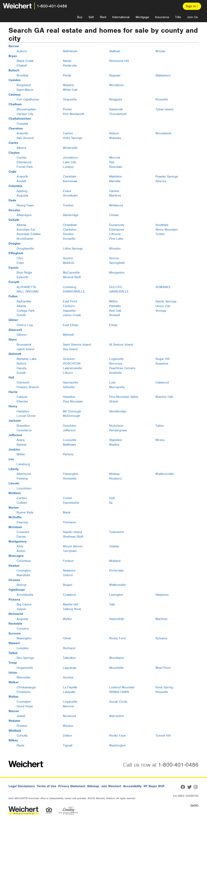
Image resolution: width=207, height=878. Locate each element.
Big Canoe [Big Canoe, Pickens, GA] (24, 604)
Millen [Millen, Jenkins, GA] (21, 454)
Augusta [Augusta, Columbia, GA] (22, 195)
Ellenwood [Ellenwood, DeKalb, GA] (116, 230)
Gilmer (13, 320)
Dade (12, 200)
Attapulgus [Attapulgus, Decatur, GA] (24, 215)
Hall (11, 377)
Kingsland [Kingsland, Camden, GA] (24, 85)
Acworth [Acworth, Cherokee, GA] (22, 133)
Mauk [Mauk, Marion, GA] (67, 512)
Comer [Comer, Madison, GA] (67, 498)
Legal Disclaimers (21, 786)
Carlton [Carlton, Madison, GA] (22, 498)
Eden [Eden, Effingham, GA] (20, 263)
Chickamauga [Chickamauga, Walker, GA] (26, 687)
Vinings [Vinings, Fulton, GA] (160, 311)
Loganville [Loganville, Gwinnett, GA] (116, 359)
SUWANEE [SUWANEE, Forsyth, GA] (163, 287)
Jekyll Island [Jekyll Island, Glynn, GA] (25, 349)
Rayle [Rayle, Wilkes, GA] (20, 745)
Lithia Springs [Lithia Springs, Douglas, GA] (73, 249)
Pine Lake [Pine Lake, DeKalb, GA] (116, 239)
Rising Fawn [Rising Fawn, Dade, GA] (25, 205)
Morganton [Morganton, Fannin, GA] (117, 273)
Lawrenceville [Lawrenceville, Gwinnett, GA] (72, 368)
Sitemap (93, 786)
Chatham (15, 104)
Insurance (162, 17)
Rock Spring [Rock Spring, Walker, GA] (164, 687)
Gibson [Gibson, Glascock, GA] (22, 335)
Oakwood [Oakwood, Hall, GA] (162, 382)
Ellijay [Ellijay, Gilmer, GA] (113, 325)
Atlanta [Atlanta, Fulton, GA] (21, 306)
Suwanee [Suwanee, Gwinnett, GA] (161, 364)
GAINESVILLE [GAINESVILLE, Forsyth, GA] (119, 292)
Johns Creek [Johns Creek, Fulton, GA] (72, 315)
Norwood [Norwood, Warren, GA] (69, 716)
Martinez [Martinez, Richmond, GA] (161, 619)
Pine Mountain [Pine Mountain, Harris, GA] (73, 401)
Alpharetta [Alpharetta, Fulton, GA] (24, 301)
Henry (12, 406)
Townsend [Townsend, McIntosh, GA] (116, 532)
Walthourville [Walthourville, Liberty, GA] (164, 474)
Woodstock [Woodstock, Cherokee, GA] (163, 133)
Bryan (12, 56)
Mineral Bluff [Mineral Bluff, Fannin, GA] (72, 277)
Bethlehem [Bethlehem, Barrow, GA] (70, 51)
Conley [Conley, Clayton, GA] (21, 158)
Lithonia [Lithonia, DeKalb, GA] (114, 234)
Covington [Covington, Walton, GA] (24, 702)
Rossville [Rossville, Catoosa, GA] (161, 99)
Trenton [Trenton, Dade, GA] (68, 205)
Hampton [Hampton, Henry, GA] (23, 411)
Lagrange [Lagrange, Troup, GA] (69, 668)
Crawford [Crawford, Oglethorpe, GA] (69, 595)
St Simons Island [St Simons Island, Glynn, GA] (121, 345)
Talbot (12, 653)
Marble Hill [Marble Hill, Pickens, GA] (70, 604)
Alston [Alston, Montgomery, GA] (21, 551)
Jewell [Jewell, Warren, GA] (21, 716)
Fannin (13, 268)
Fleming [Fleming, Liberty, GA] (22, 479)
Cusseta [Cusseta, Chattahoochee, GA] (22, 124)
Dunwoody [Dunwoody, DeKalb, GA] (116, 225)
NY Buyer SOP (154, 786)
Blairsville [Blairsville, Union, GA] (23, 677)
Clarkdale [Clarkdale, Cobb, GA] (69, 177)
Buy (79, 17)
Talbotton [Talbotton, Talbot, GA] (69, 658)
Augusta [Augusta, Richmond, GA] (22, 619)
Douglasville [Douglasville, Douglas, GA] (25, 249)
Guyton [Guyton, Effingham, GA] (68, 258)
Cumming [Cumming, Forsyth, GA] (69, 287)
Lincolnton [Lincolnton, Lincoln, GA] (24, 488)
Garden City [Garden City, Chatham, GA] (25, 114)
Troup (12, 663)
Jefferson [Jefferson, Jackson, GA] (69, 430)
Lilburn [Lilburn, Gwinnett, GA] (68, 373)
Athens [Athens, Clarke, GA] (21, 148)
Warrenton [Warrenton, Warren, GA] (116, 716)
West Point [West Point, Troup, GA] (162, 668)
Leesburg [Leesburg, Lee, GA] (23, 464)
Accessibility (132, 786)
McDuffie (15, 517)
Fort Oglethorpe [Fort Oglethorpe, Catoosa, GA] (28, 99)
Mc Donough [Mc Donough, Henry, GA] (72, 411)
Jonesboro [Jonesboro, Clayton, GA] (70, 158)
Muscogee (16, 556)
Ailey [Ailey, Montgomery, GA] (20, 546)
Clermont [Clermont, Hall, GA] (23, 382)
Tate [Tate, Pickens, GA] (112, 604)
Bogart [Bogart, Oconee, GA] (67, 585)
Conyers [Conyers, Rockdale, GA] (23, 629)
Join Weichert (111, 786)
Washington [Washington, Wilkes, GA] (117, 745)
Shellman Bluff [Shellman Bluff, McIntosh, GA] (73, 537)
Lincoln (13, 483)
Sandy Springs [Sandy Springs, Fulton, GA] (165, 301)
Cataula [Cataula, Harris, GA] (22, 397)
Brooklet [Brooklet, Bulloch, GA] (22, 75)
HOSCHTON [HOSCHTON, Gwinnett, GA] (71, 364)
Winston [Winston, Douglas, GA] (115, 249)
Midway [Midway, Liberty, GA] (114, 474)
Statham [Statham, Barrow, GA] (114, 51)
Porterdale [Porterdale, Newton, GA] (116, 571)
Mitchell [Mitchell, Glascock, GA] (68, 335)
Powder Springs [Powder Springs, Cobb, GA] (166, 177)
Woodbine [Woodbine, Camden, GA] (116, 85)
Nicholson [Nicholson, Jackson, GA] (116, 426)
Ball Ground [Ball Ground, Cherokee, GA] (25, 138)
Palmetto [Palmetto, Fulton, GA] (115, 306)
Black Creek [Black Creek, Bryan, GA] (25, 61)
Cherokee (15, 128)
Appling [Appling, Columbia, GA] (22, 191)
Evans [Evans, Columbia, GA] (67, 191)
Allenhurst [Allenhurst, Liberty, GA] (24, 474)
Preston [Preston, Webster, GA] (22, 726)
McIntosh (15, 527)
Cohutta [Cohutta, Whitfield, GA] (22, 736)
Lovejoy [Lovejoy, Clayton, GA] (68, 167)
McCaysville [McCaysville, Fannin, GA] (71, 273)
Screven (14, 633)
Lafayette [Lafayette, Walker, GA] (69, 692)
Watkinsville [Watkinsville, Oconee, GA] (117, 585)
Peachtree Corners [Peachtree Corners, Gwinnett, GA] (122, 368)
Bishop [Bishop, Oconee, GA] (21, 585)
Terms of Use (46, 786)
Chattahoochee (19, 119)
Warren (13, 711)
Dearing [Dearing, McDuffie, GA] (22, 522)
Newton (13, 566)
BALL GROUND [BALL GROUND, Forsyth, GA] (28, 292)
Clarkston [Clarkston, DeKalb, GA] (69, 230)
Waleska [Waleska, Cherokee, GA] (115, 138)
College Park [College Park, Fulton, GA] (26, 311)
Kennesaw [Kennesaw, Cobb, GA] (70, 181)
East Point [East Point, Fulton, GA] (70, 301)
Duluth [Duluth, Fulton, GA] (21, 315)
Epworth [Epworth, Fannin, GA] (22, 277)
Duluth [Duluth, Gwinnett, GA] (21, 373)
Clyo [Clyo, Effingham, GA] (20, 258)
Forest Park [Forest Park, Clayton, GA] (25, 167)
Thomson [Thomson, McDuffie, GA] (69, 522)
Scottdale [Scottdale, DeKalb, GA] (161, 225)
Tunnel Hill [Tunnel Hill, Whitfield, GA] (163, 736)
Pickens (14, 600)
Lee (11, 459)
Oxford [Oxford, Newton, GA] (68, 575)
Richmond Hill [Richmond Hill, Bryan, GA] (119, 61)
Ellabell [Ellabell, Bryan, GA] (22, 66)
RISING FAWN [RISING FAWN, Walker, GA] (119, 692)
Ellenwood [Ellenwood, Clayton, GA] (24, 162)
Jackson (14, 421)
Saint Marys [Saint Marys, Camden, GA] (25, 90)
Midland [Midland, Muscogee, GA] (114, 561)
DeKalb (13, 220)
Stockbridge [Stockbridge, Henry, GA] (117, 411)
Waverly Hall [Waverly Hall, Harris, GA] (164, 397)
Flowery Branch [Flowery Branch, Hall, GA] (28, 387)
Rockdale (15, 624)
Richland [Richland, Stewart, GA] (69, 648)
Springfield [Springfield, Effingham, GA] (117, 263)
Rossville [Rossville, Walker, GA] (161, 692)
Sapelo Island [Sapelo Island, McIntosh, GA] (72, 532)
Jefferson (15, 435)
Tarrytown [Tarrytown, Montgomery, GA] (70, 551)
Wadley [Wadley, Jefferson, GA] (114, 445)
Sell (91, 17)
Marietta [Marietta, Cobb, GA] (114, 181)
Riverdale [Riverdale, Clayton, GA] (115, 167)
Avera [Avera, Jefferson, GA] (20, 440)
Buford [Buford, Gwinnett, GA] (21, 364)
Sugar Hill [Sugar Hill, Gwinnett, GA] (162, 359)
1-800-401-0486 (52, 6)
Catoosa (14, 95)
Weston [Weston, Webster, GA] (68, 726)
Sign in (192, 6)
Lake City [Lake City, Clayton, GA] (69, 162)
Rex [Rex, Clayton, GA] (111, 162)
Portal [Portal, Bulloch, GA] (67, 75)
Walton (13, 697)
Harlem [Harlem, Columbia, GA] (114, 191)
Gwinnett (14, 354)
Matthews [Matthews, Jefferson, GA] (69, 445)
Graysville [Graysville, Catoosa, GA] (70, 99)
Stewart (14, 643)
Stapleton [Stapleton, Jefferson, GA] (115, 440)
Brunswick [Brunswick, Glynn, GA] (24, 345)
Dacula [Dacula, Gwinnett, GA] (21, 368)
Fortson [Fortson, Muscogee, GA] (68, 561)
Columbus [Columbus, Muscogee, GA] (24, 561)
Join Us (192, 17)
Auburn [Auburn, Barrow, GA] (22, 51)
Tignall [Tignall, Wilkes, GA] (67, 745)
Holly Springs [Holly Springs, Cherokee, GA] (72, 138)
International (121, 17)
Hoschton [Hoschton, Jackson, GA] (69, 426)
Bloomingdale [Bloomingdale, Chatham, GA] (26, 109)
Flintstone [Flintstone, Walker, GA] (23, 692)
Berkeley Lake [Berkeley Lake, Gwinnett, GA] (26, 359)
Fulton (13, 296)
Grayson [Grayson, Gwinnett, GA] (69, 359)
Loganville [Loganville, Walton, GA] (70, 702)
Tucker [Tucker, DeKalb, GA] (160, 234)
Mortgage (142, 17)
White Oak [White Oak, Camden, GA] (70, 90)
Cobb (12, 172)
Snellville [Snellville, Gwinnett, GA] (115, 373)
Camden (14, 80)
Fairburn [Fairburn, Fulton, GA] (69, 306)
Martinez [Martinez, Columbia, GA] (115, 195)
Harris (12, 392)
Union (12, 673)
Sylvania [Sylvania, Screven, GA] (161, 638)
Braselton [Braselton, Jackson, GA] (23, 426)
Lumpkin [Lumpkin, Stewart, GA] (23, 648)
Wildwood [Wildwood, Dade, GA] (116, 205)
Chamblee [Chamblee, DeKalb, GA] (70, 225)
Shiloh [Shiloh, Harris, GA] (113, 401)
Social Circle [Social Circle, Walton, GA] (118, 702)
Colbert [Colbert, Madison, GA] (22, 503)
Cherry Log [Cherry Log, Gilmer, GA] (25, 325)
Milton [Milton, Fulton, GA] (113, 301)
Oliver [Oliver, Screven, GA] (67, 638)
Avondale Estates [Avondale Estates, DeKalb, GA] (29, 234)
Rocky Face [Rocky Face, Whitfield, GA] (117, 736)
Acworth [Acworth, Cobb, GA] (22, 177)
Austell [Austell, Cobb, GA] (21, 181)
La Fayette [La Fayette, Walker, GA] (70, 687)
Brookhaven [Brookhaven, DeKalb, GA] (25, 239)
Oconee (14, 580)
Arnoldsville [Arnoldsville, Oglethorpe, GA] (25, 595)
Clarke (13, 143)
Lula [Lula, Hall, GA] (112, 382)
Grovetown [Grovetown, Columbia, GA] (70, 195)
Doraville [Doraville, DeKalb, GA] (69, 239)
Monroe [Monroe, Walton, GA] (68, 706)
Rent (103, 17)
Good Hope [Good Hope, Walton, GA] (25, 706)
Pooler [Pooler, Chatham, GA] (67, 109)
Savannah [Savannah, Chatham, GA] (116, 109)
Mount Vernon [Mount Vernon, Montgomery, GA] (73, 546)
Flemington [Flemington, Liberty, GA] (70, 474)
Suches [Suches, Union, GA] (68, 677)
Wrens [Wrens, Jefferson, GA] (160, 440)
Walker (13, 682)
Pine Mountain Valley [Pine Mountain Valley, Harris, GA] (123, 397)
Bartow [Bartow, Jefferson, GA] (21, 445)
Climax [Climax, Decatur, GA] (114, 215)
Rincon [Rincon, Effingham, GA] (114, 258)
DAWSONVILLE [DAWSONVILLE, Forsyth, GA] (74, 292)
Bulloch (13, 70)
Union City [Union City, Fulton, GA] (162, 306)
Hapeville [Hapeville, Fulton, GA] (69, 311)
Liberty (13, 469)
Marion (13, 508)
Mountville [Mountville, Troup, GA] (116, 668)
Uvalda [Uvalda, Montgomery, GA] (114, 546)
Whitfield (14, 731)
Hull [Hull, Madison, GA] (112, 498)
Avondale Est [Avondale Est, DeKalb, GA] (26, 230)
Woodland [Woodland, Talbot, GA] (116, 658)
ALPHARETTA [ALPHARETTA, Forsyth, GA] (26, 287)
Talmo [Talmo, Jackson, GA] (159, 426)
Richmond (15, 614)
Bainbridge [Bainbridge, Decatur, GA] (70, 215)
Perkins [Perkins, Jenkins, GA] (68, 454)
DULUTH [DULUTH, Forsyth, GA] (115, 287)
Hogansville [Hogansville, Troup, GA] (25, 668)
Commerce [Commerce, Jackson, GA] (24, 430)
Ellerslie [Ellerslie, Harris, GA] (22, 401)
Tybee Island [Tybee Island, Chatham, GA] (164, 109)
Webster (14, 721)
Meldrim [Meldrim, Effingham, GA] (68, 263)
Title (178, 17)
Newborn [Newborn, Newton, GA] (69, 571)
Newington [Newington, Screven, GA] (24, 638)
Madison (14, 493)
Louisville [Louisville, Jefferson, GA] (69, 440)
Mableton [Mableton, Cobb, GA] (115, 177)
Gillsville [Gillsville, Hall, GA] (69, 387)
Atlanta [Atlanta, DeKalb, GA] (21, 225)
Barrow (13, 46)
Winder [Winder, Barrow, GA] (160, 51)
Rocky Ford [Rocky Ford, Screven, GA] (117, 638)
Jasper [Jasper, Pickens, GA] (21, 609)
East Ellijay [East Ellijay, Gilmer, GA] (70, 325)
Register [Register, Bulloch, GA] (115, 75)
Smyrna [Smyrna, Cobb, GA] (160, 181)
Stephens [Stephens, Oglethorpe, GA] (162, 595)
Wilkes (13, 740)
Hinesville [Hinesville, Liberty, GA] (69, 479)
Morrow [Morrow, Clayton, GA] (114, 158)
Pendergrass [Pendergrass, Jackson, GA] (118, 430)
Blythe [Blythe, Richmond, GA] (67, 619)
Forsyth (13, 282)
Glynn (12, 340)
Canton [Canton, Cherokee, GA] (68, 133)
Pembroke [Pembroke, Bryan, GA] (70, 66)
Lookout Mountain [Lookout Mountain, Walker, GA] (122, 687)
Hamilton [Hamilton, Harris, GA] (69, 397)
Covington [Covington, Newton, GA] (24, 571)
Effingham (15, 253)
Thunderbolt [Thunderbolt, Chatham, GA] (117, 114)
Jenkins (14, 449)
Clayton (14, 153)
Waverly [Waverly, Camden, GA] (68, 85)
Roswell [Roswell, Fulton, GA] (114, 315)
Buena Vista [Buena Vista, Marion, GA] (25, 512)
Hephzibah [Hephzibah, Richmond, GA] (116, 619)
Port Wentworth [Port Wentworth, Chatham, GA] (73, 114)
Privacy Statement (71, 786)
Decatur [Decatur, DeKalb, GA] (68, 234)
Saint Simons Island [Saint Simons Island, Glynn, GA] (77, 345)
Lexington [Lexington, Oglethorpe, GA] (116, 595)
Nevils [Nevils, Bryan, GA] (67, 61)
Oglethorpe (16, 590)
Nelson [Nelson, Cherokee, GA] (114, 133)
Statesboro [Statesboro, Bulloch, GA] (163, 75)
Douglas (14, 243)
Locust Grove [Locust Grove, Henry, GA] (26, 416)
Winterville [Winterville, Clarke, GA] (70, 148)
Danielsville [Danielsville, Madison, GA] (71, 503)
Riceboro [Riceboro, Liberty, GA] (115, 479)
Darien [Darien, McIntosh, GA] (21, 537)
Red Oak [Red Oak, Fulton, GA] (115, 311)
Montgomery (17, 541)
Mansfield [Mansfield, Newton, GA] (23, 575)
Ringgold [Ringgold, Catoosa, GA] (115, 99)
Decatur (14, 210)
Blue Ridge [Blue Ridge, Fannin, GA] (24, 273)
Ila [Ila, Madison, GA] (110, 503)
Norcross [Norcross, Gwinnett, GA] (115, 364)
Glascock (15, 330)
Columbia (15, 186)
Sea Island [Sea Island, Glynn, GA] (70, 349)
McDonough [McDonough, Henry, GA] (71, 416)
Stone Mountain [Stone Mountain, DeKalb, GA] (166, 230)
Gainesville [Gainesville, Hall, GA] (70, 382)
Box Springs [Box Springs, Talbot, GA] (25, 658)
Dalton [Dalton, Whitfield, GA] (67, 736)
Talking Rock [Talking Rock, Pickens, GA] (72, 609)
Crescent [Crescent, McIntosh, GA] (23, 532)
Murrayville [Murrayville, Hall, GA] (117, 387)
